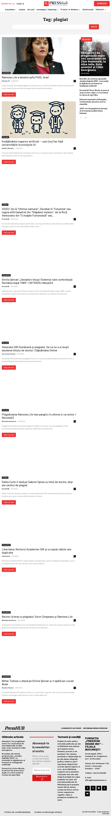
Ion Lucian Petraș (8, 353)
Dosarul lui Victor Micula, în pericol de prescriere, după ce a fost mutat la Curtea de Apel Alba (94, 92)
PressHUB (5, 219)
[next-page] (85, 114)
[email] (41, 770)
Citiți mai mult (9, 94)
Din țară (5, 342)
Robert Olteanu (8, 148)
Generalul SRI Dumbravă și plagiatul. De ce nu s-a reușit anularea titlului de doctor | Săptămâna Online (35, 348)
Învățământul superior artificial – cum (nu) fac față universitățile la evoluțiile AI (32, 143)
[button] (21, 3)
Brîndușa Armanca (9, 421)
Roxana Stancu (8, 687)
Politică (5, 204)
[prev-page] (81, 114)
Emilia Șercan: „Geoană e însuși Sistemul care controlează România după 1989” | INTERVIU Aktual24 (37, 281)
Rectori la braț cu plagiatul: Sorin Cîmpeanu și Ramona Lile (37, 616)
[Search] (94, 26)
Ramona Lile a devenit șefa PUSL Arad (25, 77)
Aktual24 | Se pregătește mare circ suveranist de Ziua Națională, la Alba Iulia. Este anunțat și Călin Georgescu (94, 66)
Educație (5, 137)
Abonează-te (41, 777)
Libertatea (6, 556)
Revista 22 (6, 80)
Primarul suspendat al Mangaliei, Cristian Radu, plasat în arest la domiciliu (93, 100)
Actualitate (6, 73)
